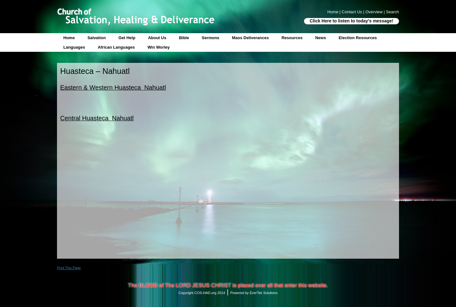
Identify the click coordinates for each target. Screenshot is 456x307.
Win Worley (159, 47)
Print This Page (69, 268)
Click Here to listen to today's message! (351, 20)
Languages (74, 47)
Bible (184, 37)
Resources (292, 37)
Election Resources (358, 37)
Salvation (96, 37)
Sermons (210, 37)
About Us (157, 37)
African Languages (116, 47)
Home (69, 37)
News (320, 37)
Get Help (126, 37)
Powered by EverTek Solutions (253, 293)
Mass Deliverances (250, 37)
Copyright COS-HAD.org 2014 (202, 293)
